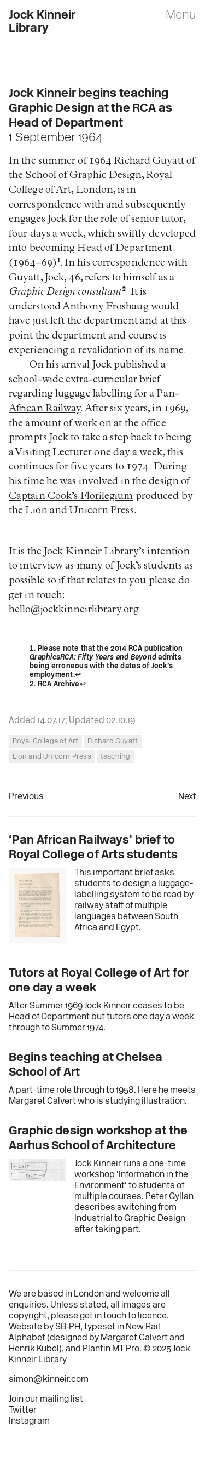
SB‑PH (67, 1327)
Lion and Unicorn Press (52, 756)
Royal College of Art (46, 741)
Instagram (29, 1421)
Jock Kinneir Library (42, 22)
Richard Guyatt (112, 741)
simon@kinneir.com (49, 1379)
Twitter (23, 1410)
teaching (116, 756)
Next (187, 797)
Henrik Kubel (34, 1349)
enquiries (27, 1305)
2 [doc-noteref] (124, 292)
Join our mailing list (46, 1399)
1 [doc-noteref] (58, 263)
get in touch (103, 1316)
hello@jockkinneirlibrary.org (74, 610)
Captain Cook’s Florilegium (71, 497)
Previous (26, 797)
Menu (181, 15)
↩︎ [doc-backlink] (78, 675)
